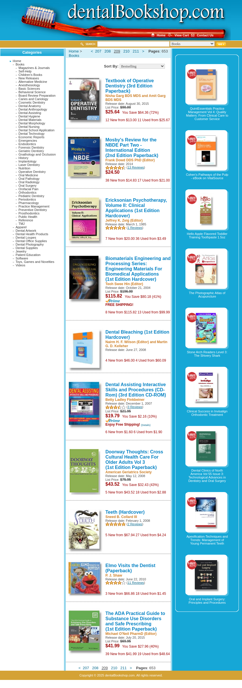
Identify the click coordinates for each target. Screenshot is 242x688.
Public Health (27, 216)
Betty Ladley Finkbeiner (124, 400)
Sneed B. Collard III (121, 517)
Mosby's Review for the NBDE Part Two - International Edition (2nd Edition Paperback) (131, 147)
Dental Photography (30, 244)
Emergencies (27, 140)
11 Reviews (136, 582)
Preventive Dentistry (32, 210)
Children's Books (30, 74)
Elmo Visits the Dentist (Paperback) (130, 568)
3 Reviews (135, 407)
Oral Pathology (29, 178)
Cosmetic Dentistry (31, 102)
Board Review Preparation (36, 95)
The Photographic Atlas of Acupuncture (207, 294)
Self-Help (24, 71)
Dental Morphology (31, 123)
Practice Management (33, 206)
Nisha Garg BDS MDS (123, 96)
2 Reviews (135, 524)
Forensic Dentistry (31, 147)
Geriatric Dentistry (31, 151)
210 (126, 51)
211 (136, 51)
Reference (25, 220)
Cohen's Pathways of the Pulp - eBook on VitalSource (207, 176)
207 (98, 51)
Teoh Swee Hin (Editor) (124, 284)
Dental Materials (29, 119)
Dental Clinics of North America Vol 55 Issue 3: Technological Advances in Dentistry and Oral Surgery (207, 476)
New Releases (28, 78)
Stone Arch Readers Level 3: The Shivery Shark (207, 353)
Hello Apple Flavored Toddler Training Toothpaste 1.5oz (207, 235)
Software (22, 258)
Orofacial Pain (28, 189)
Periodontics (27, 199)
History (23, 158)
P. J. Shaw (113, 575)
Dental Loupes (26, 237)
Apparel (21, 227)
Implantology (27, 161)
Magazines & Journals (34, 68)
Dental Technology (31, 133)
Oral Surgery (27, 185)
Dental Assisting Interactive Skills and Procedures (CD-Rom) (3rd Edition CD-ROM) (135, 389)
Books (20, 64)
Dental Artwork (26, 230)
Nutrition (24, 168)
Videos (20, 265)
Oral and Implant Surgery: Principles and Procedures (207, 600)
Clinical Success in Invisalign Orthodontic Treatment (207, 413)
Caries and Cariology (33, 99)
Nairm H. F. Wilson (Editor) (127, 342)
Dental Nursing (29, 126)
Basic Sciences (29, 88)
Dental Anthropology (32, 109)
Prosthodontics (29, 213)
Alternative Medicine (32, 81)
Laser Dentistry (29, 165)
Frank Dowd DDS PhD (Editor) (130, 160)
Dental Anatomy (29, 106)
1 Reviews (135, 227)
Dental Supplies (27, 248)
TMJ (21, 223)
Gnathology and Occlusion (37, 154)
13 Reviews (136, 167)
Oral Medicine (28, 175)
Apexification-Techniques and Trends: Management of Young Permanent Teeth (207, 540)
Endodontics (27, 144)
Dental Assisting (29, 113)
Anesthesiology (29, 85)
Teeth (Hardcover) (125, 512)
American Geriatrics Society (128, 472)
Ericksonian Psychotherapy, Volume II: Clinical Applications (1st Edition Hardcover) (136, 208)
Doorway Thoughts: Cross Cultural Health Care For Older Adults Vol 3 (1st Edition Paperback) (134, 459)
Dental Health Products (32, 234)
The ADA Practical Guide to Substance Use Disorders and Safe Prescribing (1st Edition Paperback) (135, 621)
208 (108, 51)
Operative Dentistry (32, 171)
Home (17, 61)
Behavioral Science (32, 92)
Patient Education (28, 255)
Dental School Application (36, 130)
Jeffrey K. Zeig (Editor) (124, 220)
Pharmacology (28, 203)
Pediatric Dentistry (31, 196)
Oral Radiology (29, 182)
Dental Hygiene (29, 116)
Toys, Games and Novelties (35, 261)
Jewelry (21, 251)
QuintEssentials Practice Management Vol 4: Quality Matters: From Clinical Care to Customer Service (207, 114)
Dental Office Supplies (31, 241)
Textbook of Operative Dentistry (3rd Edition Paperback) (129, 86)
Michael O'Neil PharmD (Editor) (131, 634)
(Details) (145, 425)
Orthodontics (27, 192)
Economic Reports (31, 137)
